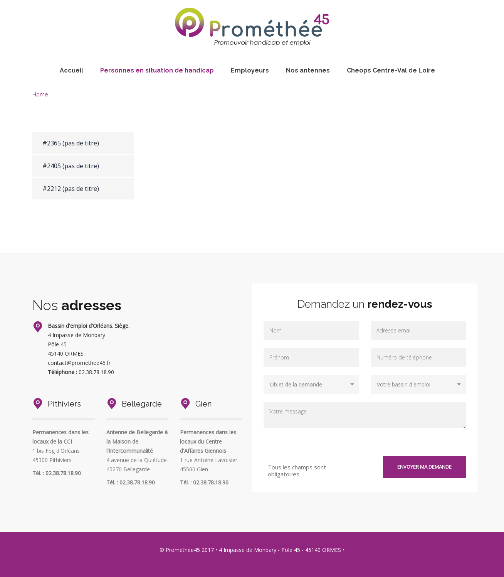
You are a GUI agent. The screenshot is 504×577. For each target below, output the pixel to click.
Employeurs (250, 70)
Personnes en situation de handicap (157, 70)
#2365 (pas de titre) (70, 143)
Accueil (71, 70)
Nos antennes (308, 70)
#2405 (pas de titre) (70, 166)
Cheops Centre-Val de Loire (391, 70)
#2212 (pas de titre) (70, 188)
